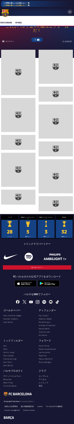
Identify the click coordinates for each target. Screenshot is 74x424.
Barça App (7, 379)
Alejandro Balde (45, 319)
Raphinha (43, 356)
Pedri (5, 349)
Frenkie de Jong (9, 359)
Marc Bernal (8, 365)
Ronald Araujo (44, 322)
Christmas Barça (9, 386)
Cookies (40, 406)
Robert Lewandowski (47, 349)
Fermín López (8, 352)
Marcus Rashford (45, 359)
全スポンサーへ (37, 267)
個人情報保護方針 (27, 406)
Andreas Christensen (47, 325)
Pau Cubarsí (43, 315)
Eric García (43, 335)
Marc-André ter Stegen (12, 315)
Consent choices (29, 410)
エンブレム (43, 376)
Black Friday (8, 382)
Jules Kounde (44, 332)
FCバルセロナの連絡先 (54, 406)
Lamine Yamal (44, 352)
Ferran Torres (44, 346)
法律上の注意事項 (11, 406)
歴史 (41, 386)
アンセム (42, 379)
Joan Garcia (8, 322)
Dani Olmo (7, 362)
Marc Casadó (8, 356)
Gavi (5, 346)
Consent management (12, 410)
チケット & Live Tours (12, 376)
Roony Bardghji (45, 362)
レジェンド (43, 382)
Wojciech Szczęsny (10, 319)
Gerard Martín (44, 329)
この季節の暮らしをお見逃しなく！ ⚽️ (16, 4)
